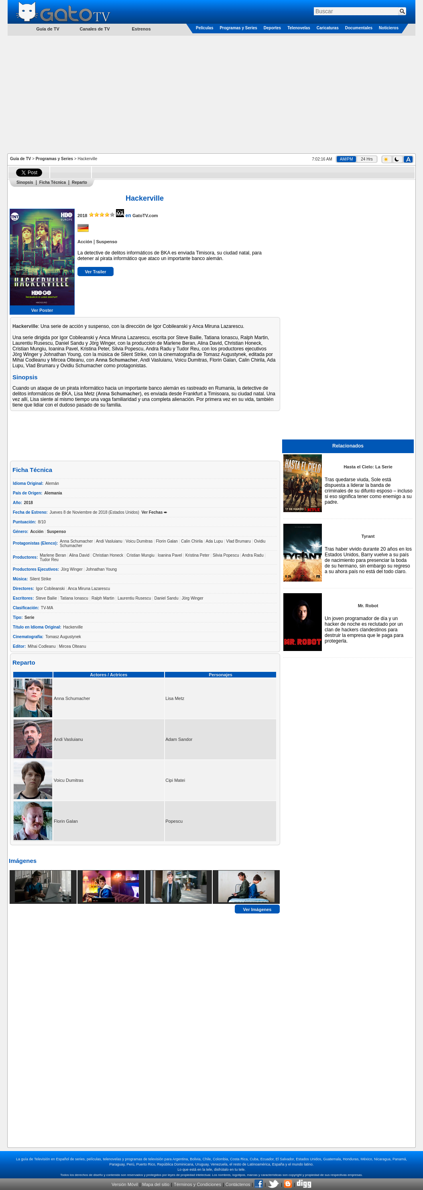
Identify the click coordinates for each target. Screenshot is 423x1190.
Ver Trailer (95, 271)
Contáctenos (238, 1184)
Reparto (79, 182)
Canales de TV (94, 28)
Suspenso (106, 241)
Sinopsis (24, 182)
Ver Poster (42, 310)
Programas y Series (238, 28)
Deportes (272, 28)
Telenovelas (298, 28)
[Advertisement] (212, 94)
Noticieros (389, 28)
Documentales (358, 28)
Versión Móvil (125, 1184)
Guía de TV (20, 159)
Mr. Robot (368, 605)
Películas (204, 28)
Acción (84, 241)
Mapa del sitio (155, 1184)
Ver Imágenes (257, 909)
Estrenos (141, 28)
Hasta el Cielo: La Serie (368, 466)
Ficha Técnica (52, 182)
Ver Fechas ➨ (154, 512)
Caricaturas (328, 28)
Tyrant (368, 536)
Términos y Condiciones (197, 1184)
